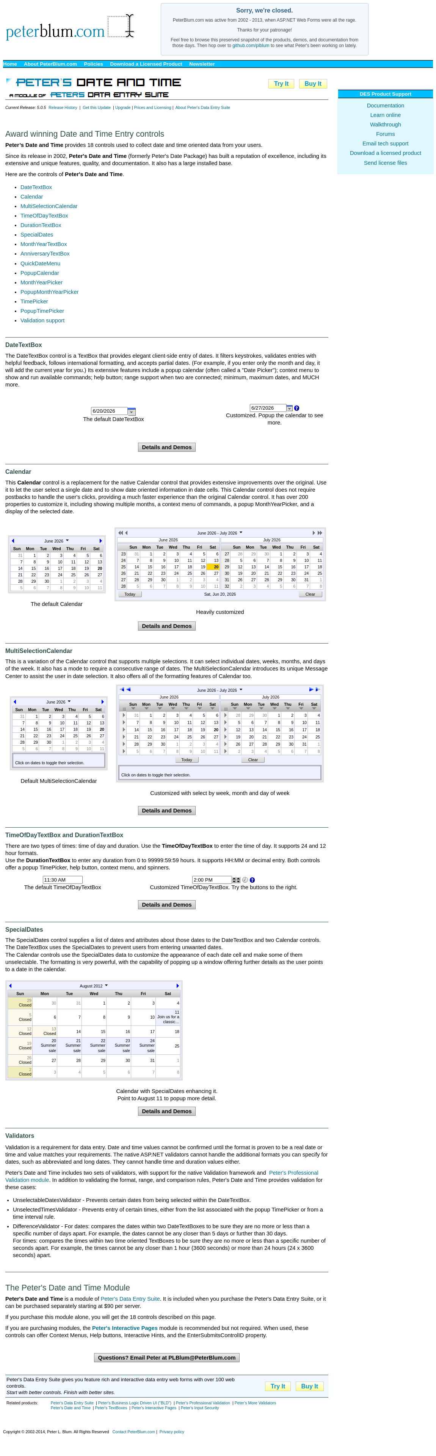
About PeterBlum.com (50, 64)
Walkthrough (385, 124)
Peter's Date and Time (71, 1408)
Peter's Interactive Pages (154, 1408)
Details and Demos (166, 447)
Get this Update (97, 107)
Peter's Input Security (200, 1408)
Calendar (31, 197)
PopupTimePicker (42, 311)
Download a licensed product (385, 153)
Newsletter (202, 64)
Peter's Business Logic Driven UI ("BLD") (134, 1403)
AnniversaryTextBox (45, 254)
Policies (93, 64)
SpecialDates (36, 235)
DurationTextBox (40, 225)
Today (129, 594)
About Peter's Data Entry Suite (203, 107)
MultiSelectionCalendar (49, 206)
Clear (310, 594)
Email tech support (385, 143)
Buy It (313, 83)
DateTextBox (36, 187)
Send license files (385, 163)
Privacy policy (172, 1431)
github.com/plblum (250, 45)
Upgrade (123, 107)
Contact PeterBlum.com (134, 1431)
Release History (63, 107)
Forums (385, 134)
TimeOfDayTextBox (44, 216)
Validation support (42, 320)
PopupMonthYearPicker (49, 292)
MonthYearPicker (41, 282)
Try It (281, 83)
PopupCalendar (39, 273)
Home (10, 64)
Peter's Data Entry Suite (130, 1299)
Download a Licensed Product (146, 64)
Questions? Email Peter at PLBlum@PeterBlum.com (166, 1358)
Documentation (386, 106)
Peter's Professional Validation (203, 1403)
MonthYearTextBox (43, 244)
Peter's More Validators (255, 1403)
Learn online (385, 115)
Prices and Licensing (152, 107)
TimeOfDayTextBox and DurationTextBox (64, 835)
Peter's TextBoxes (111, 1408)
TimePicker (34, 301)
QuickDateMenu (40, 263)
